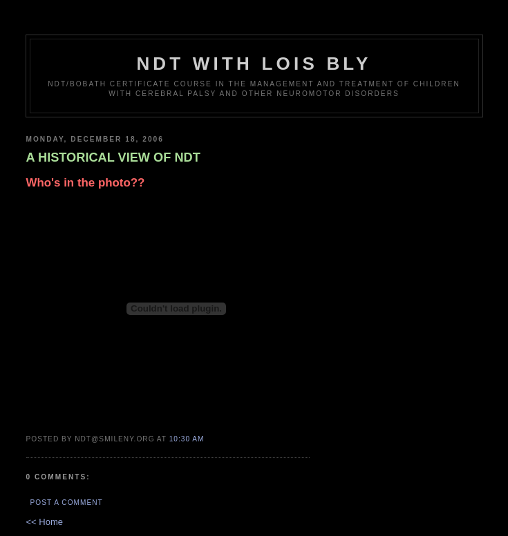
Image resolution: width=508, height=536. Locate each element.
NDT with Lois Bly (253, 63)
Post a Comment (66, 502)
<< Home (44, 522)
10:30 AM (187, 439)
